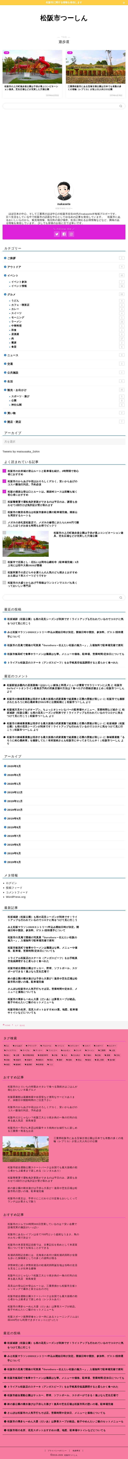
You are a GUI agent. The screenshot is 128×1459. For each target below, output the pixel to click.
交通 (65, 363)
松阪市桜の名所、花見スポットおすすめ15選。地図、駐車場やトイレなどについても (56, 1430)
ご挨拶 (65, 258)
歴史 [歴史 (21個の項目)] (51, 1060)
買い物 (65, 413)
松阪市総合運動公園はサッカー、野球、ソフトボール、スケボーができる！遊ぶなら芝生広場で (62, 1395)
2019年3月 (14, 862)
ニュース (65, 355)
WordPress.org (16, 896)
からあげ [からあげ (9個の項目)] (18, 1046)
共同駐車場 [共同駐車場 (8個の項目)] (29, 1055)
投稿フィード (14, 887)
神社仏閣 (67, 405)
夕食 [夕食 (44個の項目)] (55, 1055)
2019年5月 (14, 853)
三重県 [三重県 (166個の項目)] (102, 1051)
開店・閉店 (65, 421)
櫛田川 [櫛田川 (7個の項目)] (40, 1060)
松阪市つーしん (64, 18)
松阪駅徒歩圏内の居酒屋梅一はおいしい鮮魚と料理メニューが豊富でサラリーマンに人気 (58, 685)
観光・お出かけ (65, 389)
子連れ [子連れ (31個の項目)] (88, 1055)
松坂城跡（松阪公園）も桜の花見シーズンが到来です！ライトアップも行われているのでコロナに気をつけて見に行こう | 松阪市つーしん (66, 712)
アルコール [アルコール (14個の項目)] (46, 1046)
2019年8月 (14, 827)
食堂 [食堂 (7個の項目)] (8, 1065)
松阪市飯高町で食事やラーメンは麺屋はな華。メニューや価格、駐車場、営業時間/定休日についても (65, 654)
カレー (67, 309)
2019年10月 (15, 809)
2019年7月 (14, 835)
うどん (67, 300)
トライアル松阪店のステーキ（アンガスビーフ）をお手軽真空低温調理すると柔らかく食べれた (62, 662)
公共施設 (65, 372)
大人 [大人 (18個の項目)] (65, 1055)
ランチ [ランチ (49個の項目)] (78, 1051)
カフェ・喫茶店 (67, 305)
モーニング (67, 317)
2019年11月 (15, 801)
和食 (67, 330)
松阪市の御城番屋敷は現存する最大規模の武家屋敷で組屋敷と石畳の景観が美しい (54, 699)
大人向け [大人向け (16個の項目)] (76, 1055)
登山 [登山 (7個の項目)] (79, 1060)
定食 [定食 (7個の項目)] (99, 1055)
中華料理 (67, 326)
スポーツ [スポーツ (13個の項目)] (99, 1046)
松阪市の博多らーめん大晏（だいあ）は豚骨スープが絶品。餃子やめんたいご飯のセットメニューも (65, 1421)
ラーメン (67, 321)
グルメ (65, 294)
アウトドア (65, 266)
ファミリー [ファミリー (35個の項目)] (53, 1051)
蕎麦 (67, 342)
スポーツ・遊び (67, 396)
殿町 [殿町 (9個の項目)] (60, 1060)
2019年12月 (15, 792)
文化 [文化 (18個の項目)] (118, 1055)
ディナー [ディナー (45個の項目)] (38, 1051)
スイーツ (67, 313)
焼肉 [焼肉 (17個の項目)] (70, 1060)
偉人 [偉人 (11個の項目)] (8, 1055)
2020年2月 (14, 774)
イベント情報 (67, 286)
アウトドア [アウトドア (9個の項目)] (32, 1046)
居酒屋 (67, 334)
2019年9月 (14, 818)
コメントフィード (17, 892)
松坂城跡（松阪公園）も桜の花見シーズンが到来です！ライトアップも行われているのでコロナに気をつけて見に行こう (65, 621)
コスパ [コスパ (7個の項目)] (87, 1046)
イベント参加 (67, 282)
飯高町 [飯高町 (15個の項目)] (29, 1065)
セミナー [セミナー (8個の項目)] (112, 1046)
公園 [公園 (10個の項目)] (17, 1055)
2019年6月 (14, 844)
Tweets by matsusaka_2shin (21, 451)
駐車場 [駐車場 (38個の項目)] (40, 1065)
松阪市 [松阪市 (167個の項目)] (18, 1060)
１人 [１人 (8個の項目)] (51, 1065)
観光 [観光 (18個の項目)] (89, 1060)
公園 (67, 400)
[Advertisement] (64, 144)
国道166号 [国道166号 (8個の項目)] (44, 1055)
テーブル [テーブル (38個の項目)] (26, 1051)
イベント (65, 275)
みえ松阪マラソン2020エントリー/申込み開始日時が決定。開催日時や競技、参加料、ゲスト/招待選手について (65, 634)
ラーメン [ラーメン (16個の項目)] (90, 1051)
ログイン (11, 883)
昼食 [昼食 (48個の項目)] (8, 1060)
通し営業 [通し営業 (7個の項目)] (100, 1060)
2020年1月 (14, 783)
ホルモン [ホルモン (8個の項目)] (66, 1051)
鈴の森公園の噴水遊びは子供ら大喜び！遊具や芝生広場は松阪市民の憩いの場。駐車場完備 (60, 1404)
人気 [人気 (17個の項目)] (113, 1051)
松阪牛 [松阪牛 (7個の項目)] (29, 1060)
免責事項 (76, 1451)
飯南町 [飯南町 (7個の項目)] (18, 1065)
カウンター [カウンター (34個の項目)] (74, 1046)
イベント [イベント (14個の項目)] (60, 1046)
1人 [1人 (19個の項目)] (7, 1046)
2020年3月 (14, 766)
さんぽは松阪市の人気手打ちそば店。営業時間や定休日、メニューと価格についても (56, 1413)
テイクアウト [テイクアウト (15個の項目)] (11, 1051)
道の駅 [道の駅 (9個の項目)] (112, 1060)
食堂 (67, 347)
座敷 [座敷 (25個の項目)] (108, 1055)
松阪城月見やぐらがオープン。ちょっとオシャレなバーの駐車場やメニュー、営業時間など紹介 (62, 709)
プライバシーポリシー (57, 1451)
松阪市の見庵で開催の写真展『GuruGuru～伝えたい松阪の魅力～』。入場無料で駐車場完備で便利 (65, 645)
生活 (65, 381)
